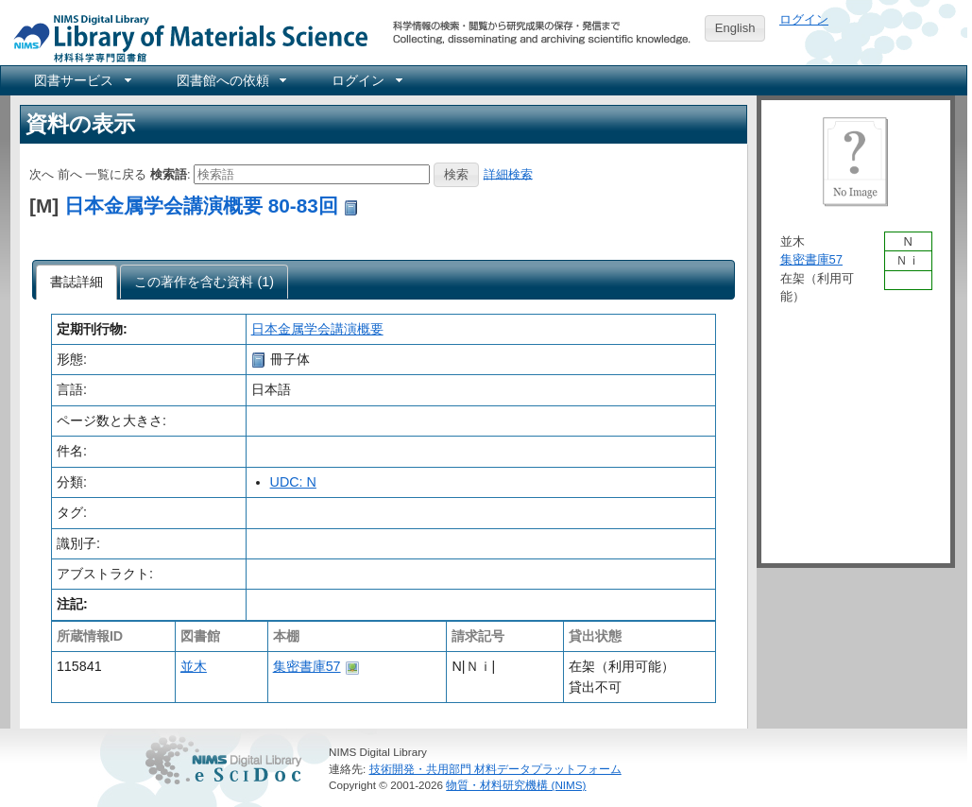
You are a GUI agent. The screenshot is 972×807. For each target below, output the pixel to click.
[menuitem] (81, 80)
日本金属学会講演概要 (317, 328)
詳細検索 (508, 173)
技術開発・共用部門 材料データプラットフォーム (495, 769)
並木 (193, 666)
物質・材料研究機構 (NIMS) (516, 785)
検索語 (168, 173)
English (735, 28)
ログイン (803, 19)
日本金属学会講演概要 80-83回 (201, 205)
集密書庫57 (307, 666)
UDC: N (293, 481)
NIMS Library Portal (185, 37)
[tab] (77, 282)
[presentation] (77, 283)
